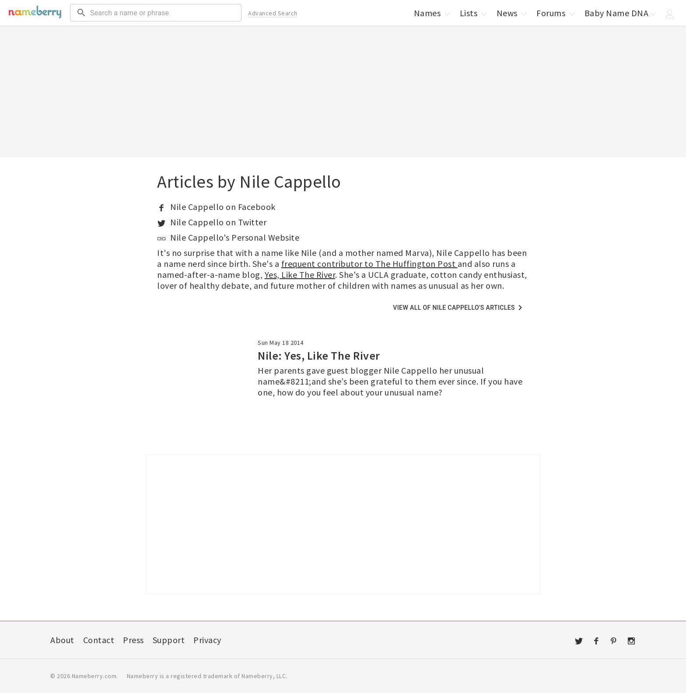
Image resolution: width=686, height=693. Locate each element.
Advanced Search (273, 13)
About (62, 639)
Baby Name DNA (621, 12)
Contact (99, 639)
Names (433, 12)
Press (133, 639)
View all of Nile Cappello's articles (459, 307)
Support (169, 639)
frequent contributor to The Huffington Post (369, 263)
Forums (556, 12)
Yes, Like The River (300, 274)
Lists (474, 12)
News (512, 12)
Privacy (207, 639)
